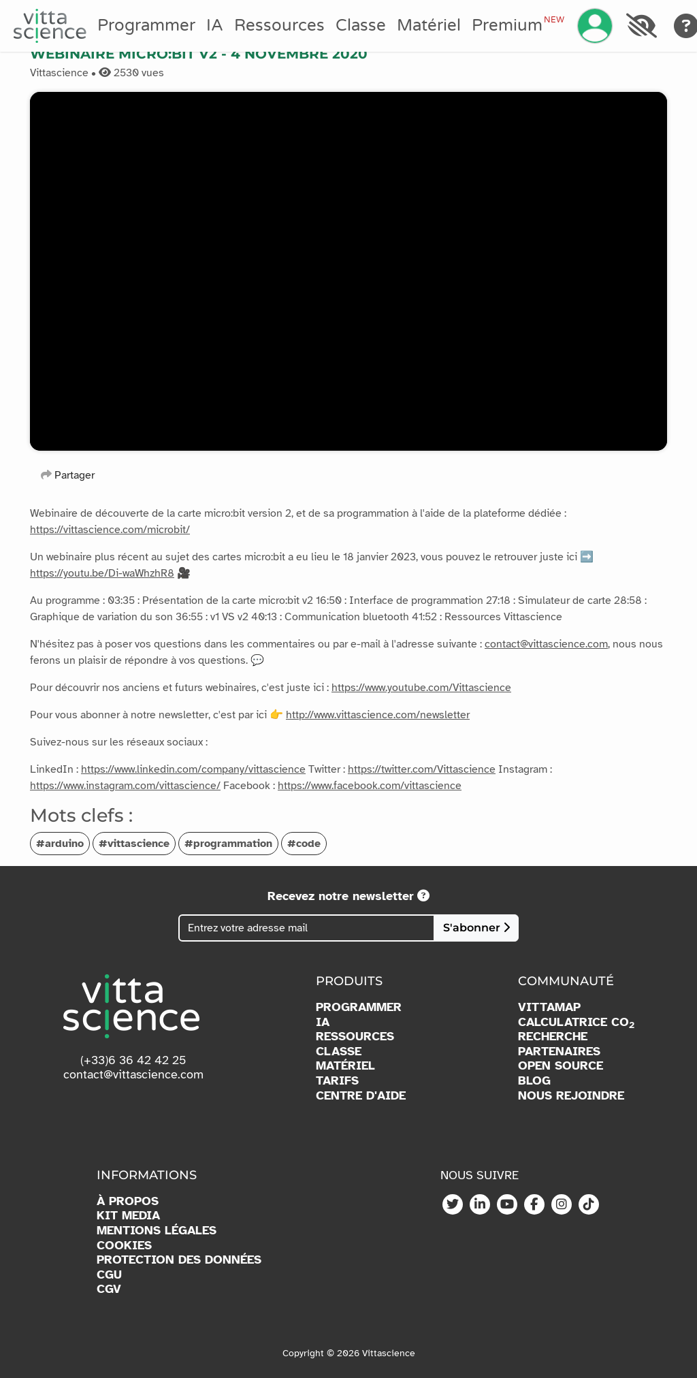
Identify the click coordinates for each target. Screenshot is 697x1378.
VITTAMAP (549, 1007)
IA (214, 25)
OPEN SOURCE (560, 1066)
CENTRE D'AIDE (361, 1096)
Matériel (429, 25)
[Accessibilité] (641, 26)
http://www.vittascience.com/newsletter (378, 715)
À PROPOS (128, 1201)
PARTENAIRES (559, 1051)
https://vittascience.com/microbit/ (110, 529)
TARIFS (337, 1081)
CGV (109, 1289)
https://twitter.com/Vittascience (422, 769)
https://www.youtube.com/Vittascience (421, 687)
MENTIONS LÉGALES (156, 1230)
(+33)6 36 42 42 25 (133, 1060)
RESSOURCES (355, 1036)
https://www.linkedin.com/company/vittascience (193, 769)
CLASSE (338, 1051)
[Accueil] (50, 25)
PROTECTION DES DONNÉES (179, 1260)
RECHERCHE (552, 1036)
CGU (109, 1275)
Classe (361, 25)
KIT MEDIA (128, 1215)
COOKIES (124, 1245)
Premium (518, 25)
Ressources (279, 25)
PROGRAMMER (359, 1007)
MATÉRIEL (345, 1066)
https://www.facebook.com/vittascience (369, 785)
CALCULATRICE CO (576, 1022)
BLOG (534, 1081)
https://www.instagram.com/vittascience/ (125, 785)
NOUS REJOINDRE (571, 1096)
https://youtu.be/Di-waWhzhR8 (102, 573)
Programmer (146, 25)
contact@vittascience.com (546, 644)
